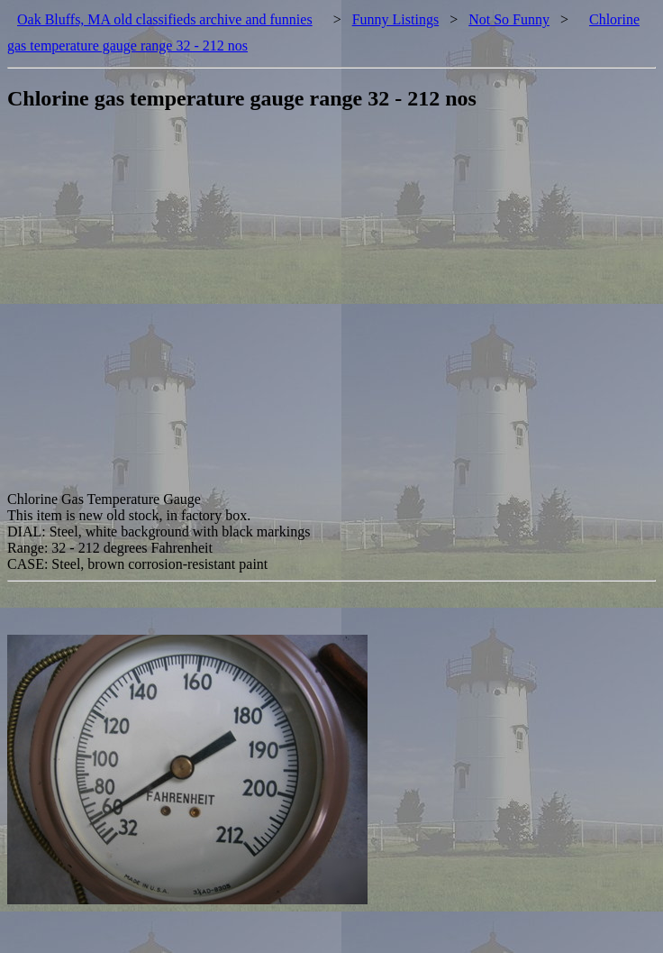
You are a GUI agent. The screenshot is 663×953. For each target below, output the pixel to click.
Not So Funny (508, 19)
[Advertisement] (181, 309)
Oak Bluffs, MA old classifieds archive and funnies (165, 19)
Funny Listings (395, 19)
